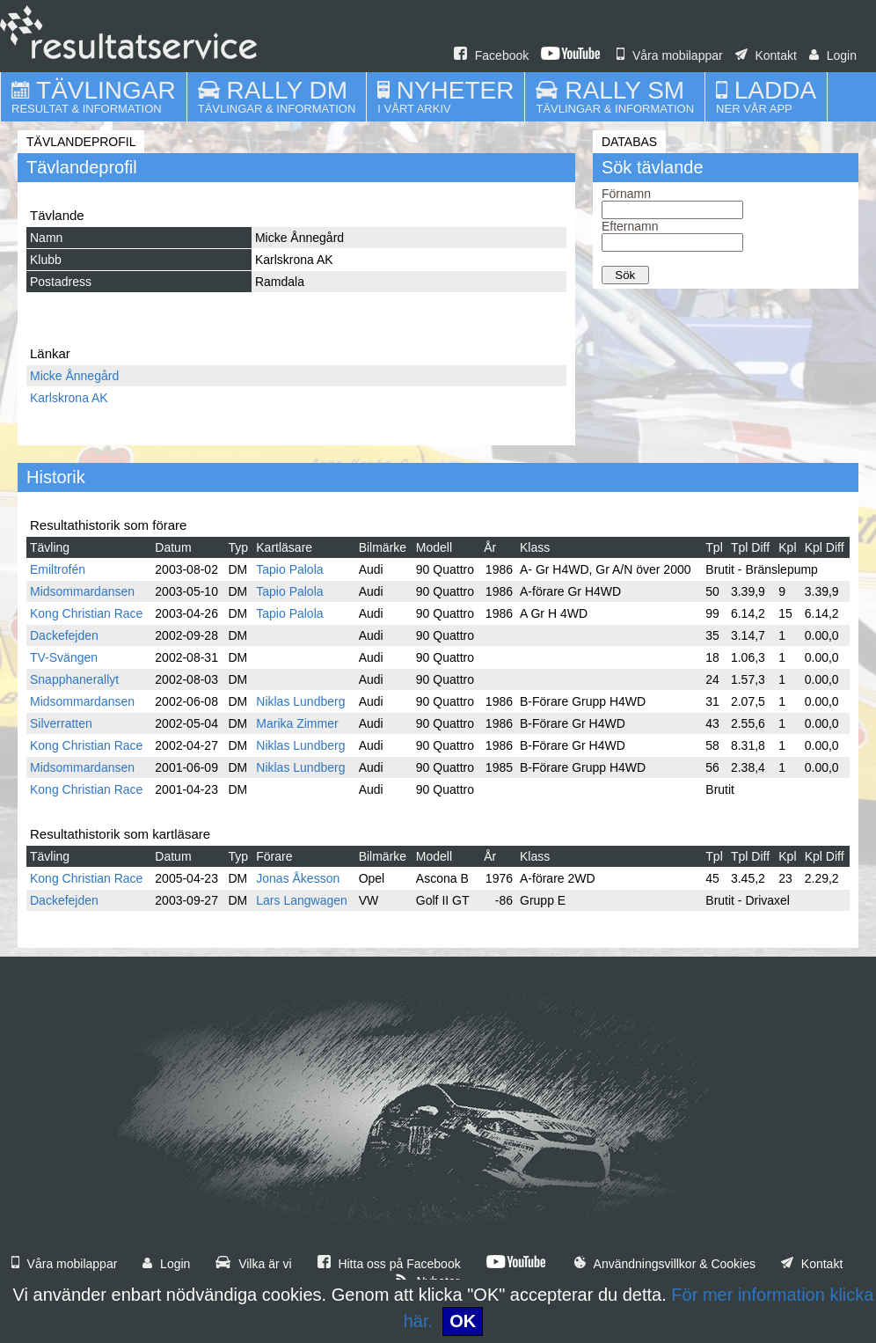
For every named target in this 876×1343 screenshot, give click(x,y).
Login (833, 55)
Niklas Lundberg (300, 701)
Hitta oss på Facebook (389, 1264)
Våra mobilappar (670, 55)
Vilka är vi (253, 1264)
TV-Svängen (64, 657)
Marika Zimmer (297, 723)
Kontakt (766, 55)
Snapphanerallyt (74, 679)
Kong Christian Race (86, 613)
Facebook (491, 55)
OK (462, 1321)
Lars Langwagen (301, 900)
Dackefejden (64, 635)
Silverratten (61, 723)
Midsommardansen (82, 591)
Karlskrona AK (69, 398)
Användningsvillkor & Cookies (665, 1264)
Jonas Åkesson (297, 878)
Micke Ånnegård (74, 376)
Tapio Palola (289, 569)
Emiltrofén (57, 569)
